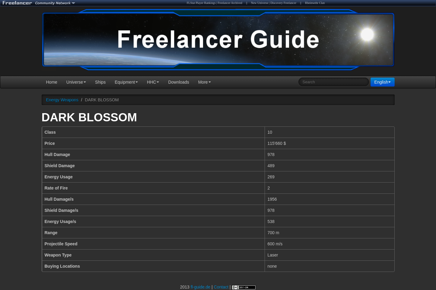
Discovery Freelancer (283, 3)
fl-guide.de (200, 287)
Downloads (178, 82)
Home (51, 82)
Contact (221, 287)
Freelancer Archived (230, 3)
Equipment (126, 82)
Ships (100, 82)
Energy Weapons (62, 99)
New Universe (259, 3)
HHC (153, 82)
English (382, 82)
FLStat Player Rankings (201, 3)
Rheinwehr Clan (315, 3)
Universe (76, 82)
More (204, 82)
